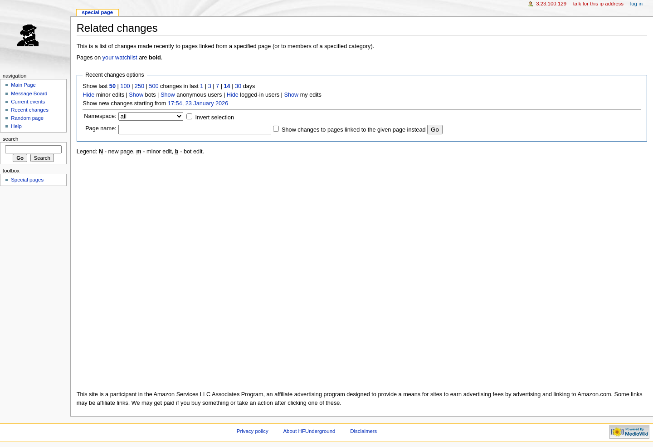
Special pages (27, 179)
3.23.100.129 (551, 3)
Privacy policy (252, 431)
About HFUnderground (309, 431)
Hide (88, 95)
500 (153, 86)
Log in (636, 3)
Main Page (23, 85)
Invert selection (214, 117)
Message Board (29, 93)
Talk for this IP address (598, 3)
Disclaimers (363, 431)
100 (125, 86)
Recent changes (30, 110)
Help (16, 126)
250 (139, 86)
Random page (27, 118)
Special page (97, 12)
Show (136, 95)
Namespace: (100, 116)
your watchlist (119, 57)
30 (238, 86)
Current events (28, 101)
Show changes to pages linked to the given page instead (353, 130)
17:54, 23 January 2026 (198, 103)
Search (11, 139)
